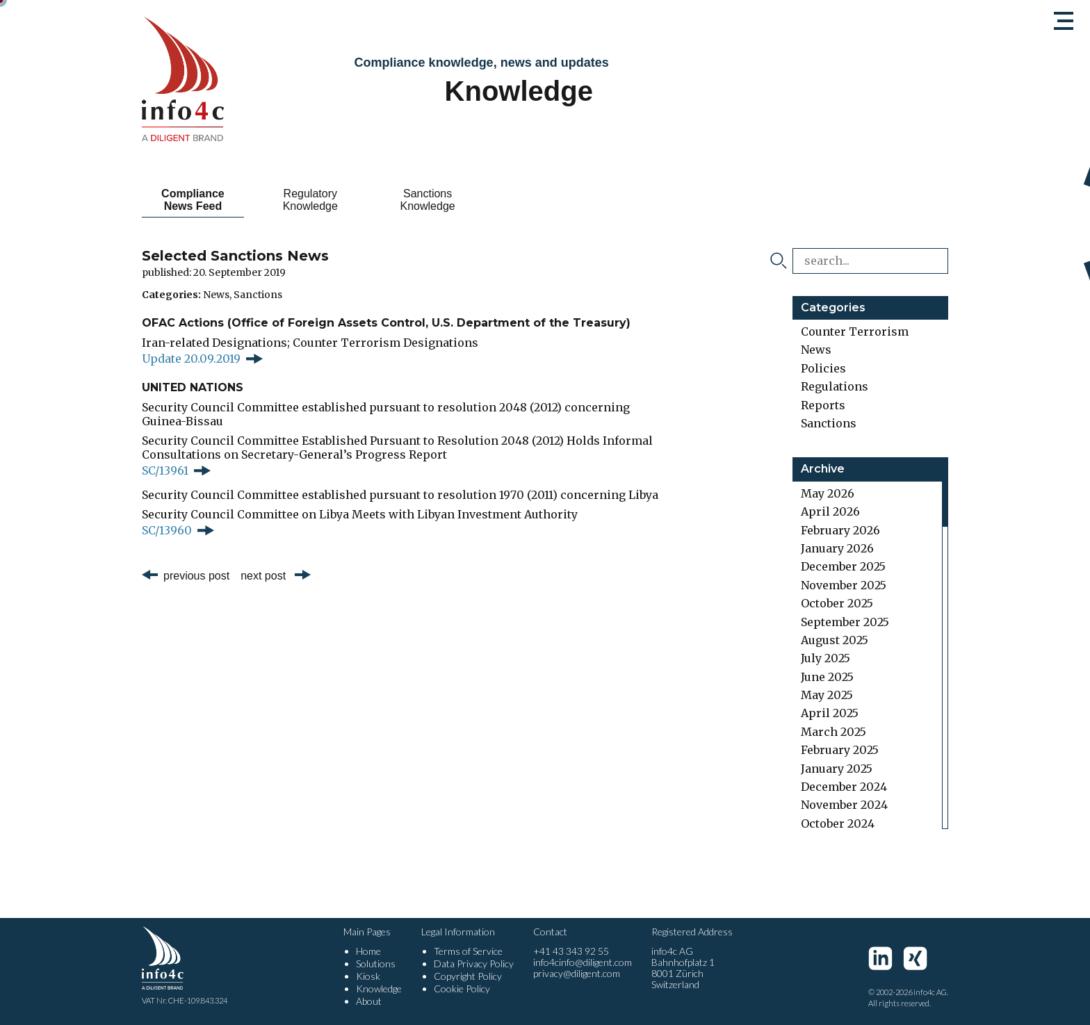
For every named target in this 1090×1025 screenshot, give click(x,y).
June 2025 (827, 677)
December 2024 (844, 787)
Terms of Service (468, 951)
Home (368, 951)
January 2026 (837, 548)
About (369, 1001)
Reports (823, 405)
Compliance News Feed (193, 200)
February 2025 (840, 750)
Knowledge (379, 988)
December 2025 (843, 566)
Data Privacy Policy (474, 963)
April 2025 (830, 713)
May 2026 (827, 493)
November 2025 (843, 585)
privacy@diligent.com (576, 973)
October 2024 (838, 823)
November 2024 (844, 805)
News (216, 294)
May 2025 (827, 695)
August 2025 (834, 640)
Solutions (376, 963)
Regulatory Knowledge (310, 200)
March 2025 (833, 732)
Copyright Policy (468, 976)
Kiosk (368, 976)
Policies (823, 368)
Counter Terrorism (855, 331)
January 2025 (836, 769)
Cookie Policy (462, 988)
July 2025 (825, 658)
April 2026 (830, 511)
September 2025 (845, 622)
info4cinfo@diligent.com (582, 962)
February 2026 (840, 530)
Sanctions (258, 294)
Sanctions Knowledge (427, 200)
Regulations (834, 386)
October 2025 (837, 603)
